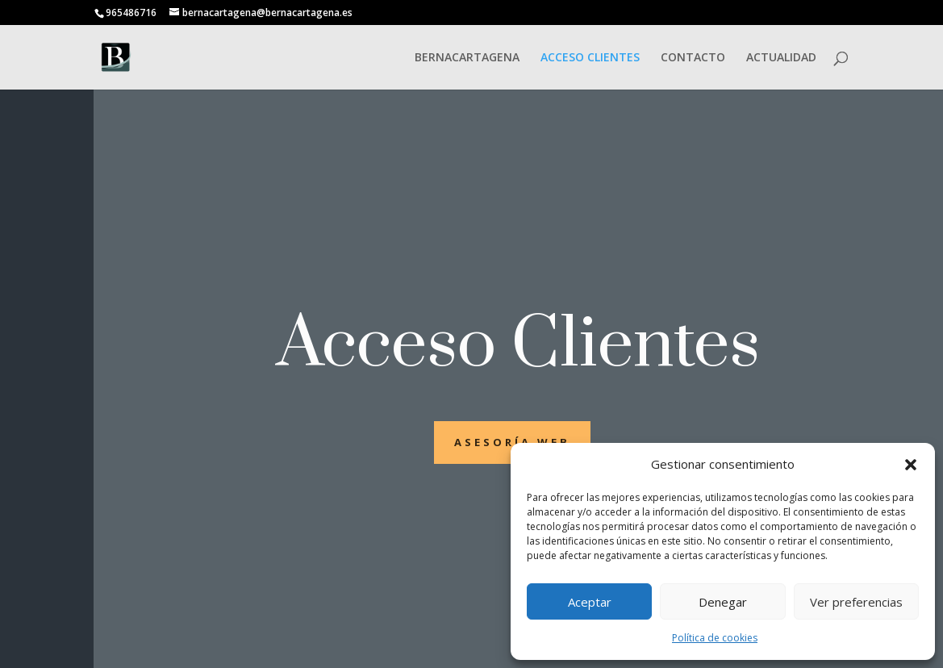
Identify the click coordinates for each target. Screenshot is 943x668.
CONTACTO (693, 58)
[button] (911, 465)
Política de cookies (714, 638)
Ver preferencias (856, 602)
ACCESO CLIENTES (590, 58)
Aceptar (589, 602)
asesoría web (512, 442)
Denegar (723, 602)
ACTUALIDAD (781, 58)
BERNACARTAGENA (467, 58)
